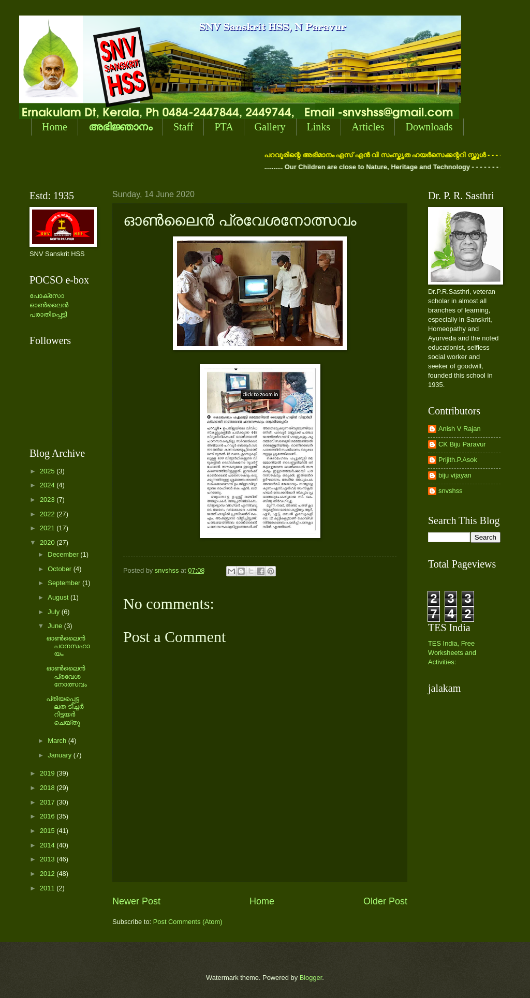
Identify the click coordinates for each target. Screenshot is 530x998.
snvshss (450, 491)
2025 (48, 471)
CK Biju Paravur (462, 444)
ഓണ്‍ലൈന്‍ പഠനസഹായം (68, 646)
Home (54, 126)
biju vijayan (455, 475)
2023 (48, 499)
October (60, 569)
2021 (48, 528)
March (58, 740)
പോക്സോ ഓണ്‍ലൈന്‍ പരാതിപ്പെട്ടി (49, 305)
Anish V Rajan (459, 429)
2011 (48, 888)
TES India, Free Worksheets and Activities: (452, 652)
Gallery (270, 126)
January (60, 755)
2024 (48, 485)
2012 (48, 873)
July (54, 612)
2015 (48, 831)
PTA (223, 126)
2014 (48, 845)
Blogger (311, 977)
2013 (48, 859)
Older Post (385, 901)
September (65, 583)
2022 (48, 514)
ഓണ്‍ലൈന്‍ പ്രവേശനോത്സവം (66, 676)
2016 (48, 816)
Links (319, 126)
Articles (367, 126)
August (59, 597)
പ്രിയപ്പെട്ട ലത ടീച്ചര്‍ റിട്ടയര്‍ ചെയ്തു (64, 710)
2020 (48, 542)
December (64, 554)
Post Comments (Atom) (188, 922)
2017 (48, 802)
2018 (48, 788)
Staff (183, 126)
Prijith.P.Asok (457, 460)
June (56, 626)
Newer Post (136, 901)
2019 (48, 773)
